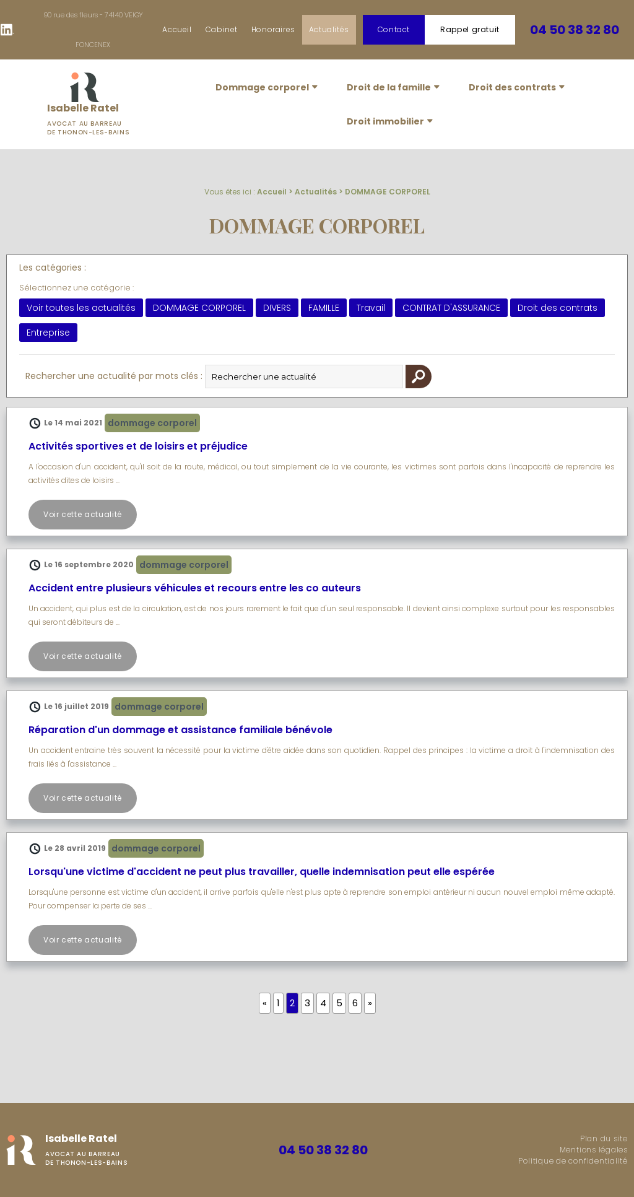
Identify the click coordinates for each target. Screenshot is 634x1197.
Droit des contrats (512, 87)
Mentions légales (594, 1149)
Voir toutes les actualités (81, 308)
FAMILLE (323, 308)
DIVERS (277, 308)
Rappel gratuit (470, 29)
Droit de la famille (389, 87)
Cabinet (222, 29)
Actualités (329, 29)
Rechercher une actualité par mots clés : (113, 376)
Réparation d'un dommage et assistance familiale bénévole (180, 730)
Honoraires (273, 29)
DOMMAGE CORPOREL (387, 191)
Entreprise (48, 332)
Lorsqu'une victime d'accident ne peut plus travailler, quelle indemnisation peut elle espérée (261, 871)
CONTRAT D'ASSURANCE (451, 308)
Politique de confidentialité (573, 1161)
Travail (371, 308)
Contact (394, 29)
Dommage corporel (262, 87)
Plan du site (604, 1138)
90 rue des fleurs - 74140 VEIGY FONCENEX (93, 30)
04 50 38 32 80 (574, 29)
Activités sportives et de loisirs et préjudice (138, 446)
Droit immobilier (385, 121)
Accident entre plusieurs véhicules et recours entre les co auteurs (194, 588)
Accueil (176, 29)
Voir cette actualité (82, 514)
